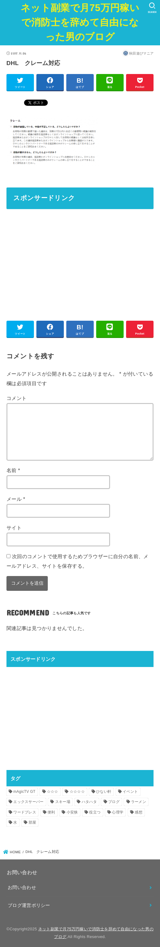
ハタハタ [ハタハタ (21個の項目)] (89, 802)
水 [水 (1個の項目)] (15, 822)
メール (15, 499)
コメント (16, 398)
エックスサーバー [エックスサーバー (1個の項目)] (28, 802)
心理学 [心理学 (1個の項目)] (117, 812)
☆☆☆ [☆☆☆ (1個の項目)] (52, 791)
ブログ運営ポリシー (29, 905)
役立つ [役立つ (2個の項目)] (95, 812)
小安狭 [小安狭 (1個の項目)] (72, 812)
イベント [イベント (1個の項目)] (130, 791)
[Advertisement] (80, 258)
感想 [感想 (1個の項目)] (138, 812)
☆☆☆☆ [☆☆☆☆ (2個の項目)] (77, 791)
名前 (13, 470)
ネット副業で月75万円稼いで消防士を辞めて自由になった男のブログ (80, 22)
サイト (14, 527)
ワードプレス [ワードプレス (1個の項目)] (24, 812)
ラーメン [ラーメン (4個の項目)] (138, 802)
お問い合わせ (22, 887)
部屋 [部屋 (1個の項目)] (32, 822)
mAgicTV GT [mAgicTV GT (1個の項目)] (24, 791)
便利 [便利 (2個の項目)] (51, 812)
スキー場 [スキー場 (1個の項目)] (62, 802)
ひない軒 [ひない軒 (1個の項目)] (103, 791)
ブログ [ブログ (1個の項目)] (114, 802)
